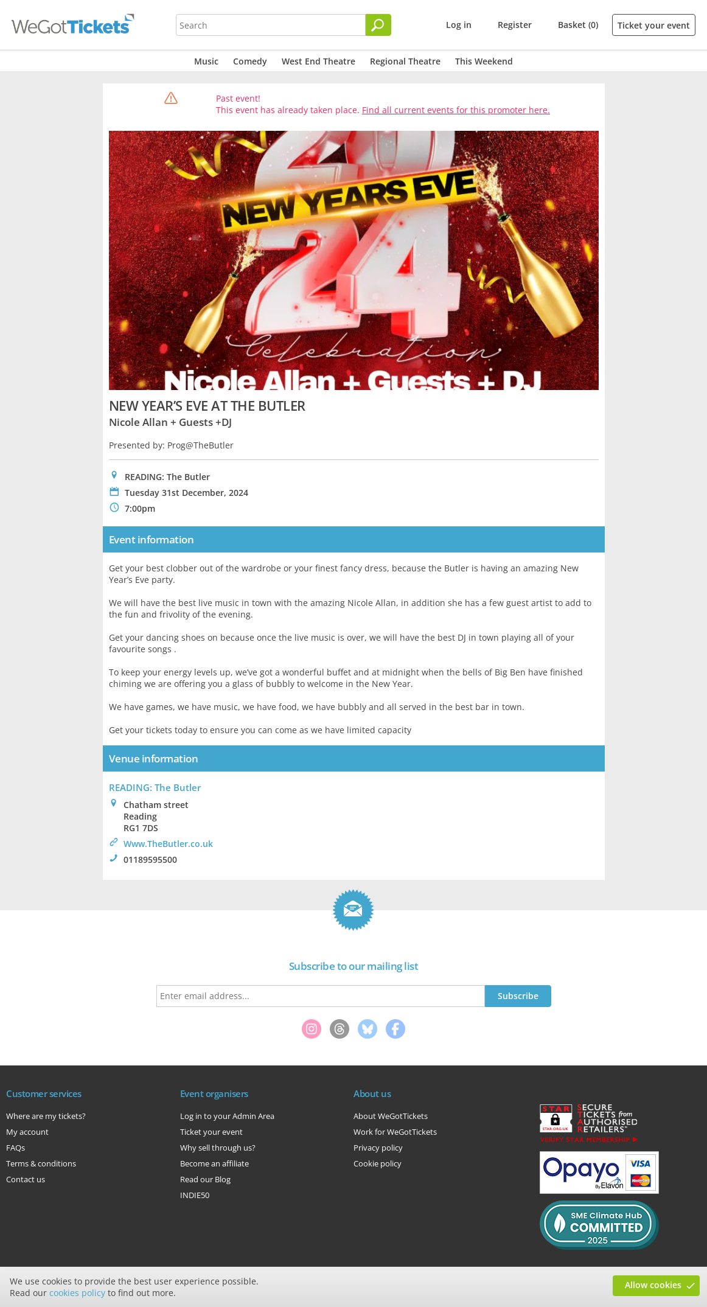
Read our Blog (205, 1179)
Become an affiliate (214, 1163)
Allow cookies (653, 1285)
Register (515, 24)
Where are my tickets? (46, 1115)
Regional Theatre (405, 61)
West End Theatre (318, 61)
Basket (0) (578, 24)
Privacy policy (378, 1147)
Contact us (25, 1179)
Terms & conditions (41, 1163)
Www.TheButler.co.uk (168, 843)
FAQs (15, 1147)
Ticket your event (654, 25)
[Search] (378, 25)
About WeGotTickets (391, 1115)
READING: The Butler (155, 787)
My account (27, 1131)
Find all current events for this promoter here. (456, 110)
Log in (459, 24)
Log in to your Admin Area (227, 1115)
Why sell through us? (218, 1147)
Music (206, 61)
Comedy (250, 61)
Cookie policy (378, 1163)
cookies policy (77, 1292)
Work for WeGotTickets (395, 1131)
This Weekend (484, 61)
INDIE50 (194, 1195)
